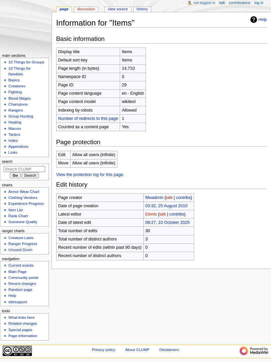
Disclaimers (169, 350)
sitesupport (17, 302)
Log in (258, 3)
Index (13, 140)
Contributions (239, 3)
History (142, 9)
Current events (20, 265)
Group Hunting (20, 116)
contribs (183, 197)
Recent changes (22, 284)
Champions (18, 104)
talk (169, 197)
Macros (14, 129)
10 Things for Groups (26, 62)
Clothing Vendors (22, 198)
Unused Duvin (20, 250)
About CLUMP (137, 350)
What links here (21, 317)
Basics (14, 80)
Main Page (17, 272)
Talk (222, 3)
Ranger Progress (22, 244)
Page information (22, 336)
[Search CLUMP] (24, 169)
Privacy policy (103, 350)
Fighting (15, 92)
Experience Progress (26, 204)
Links (12, 152)
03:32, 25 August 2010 (166, 206)
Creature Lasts (20, 238)
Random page (20, 290)
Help (258, 19)
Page (64, 9)
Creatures (16, 86)
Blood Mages (19, 98)
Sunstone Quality (22, 222)
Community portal (23, 278)
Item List (15, 210)
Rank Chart (18, 216)
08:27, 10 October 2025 (167, 222)
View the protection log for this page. (90, 174)
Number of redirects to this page (88, 118)
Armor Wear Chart (23, 192)
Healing (14, 122)
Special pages (20, 330)
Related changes (22, 323)
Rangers (15, 110)
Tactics (14, 134)
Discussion (86, 9)
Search (7, 161)
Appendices (18, 146)
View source (118, 9)
